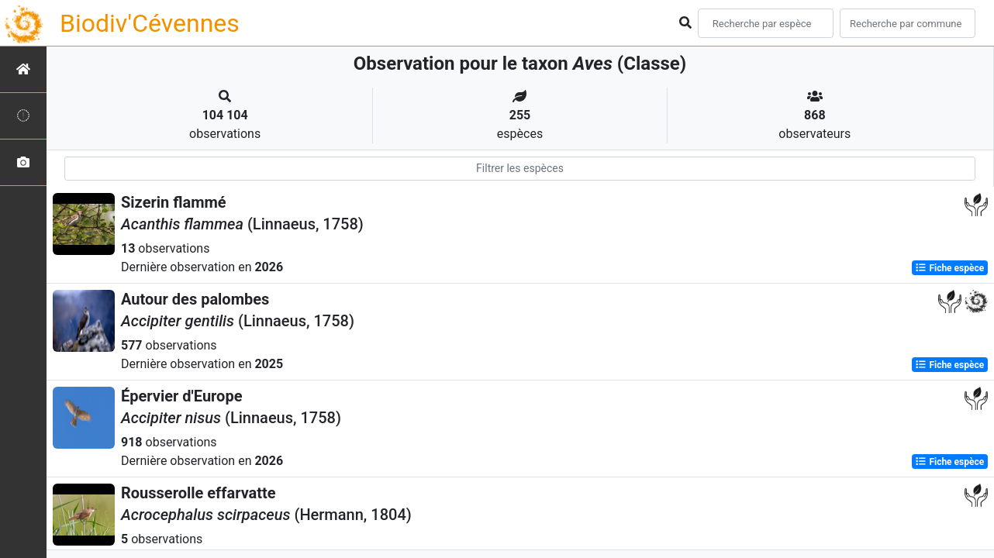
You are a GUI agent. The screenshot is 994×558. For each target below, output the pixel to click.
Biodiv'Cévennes (150, 23)
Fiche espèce (949, 268)
